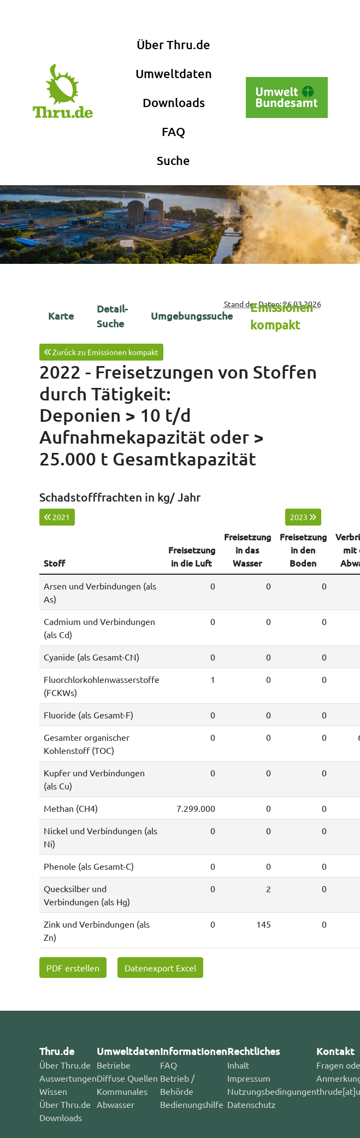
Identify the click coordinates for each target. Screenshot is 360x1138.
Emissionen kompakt (281, 315)
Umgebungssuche (192, 315)
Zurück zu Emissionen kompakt (101, 352)
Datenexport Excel (160, 967)
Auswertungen (68, 1077)
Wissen (53, 1091)
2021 (57, 517)
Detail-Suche (112, 315)
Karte (61, 315)
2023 (303, 517)
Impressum (248, 1077)
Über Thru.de (173, 44)
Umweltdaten (173, 73)
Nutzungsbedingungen (271, 1091)
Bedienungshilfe (191, 1104)
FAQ (173, 131)
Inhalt (238, 1064)
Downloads (174, 102)
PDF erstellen (72, 967)
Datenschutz (251, 1104)
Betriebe (114, 1064)
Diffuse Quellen (127, 1077)
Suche (173, 160)
